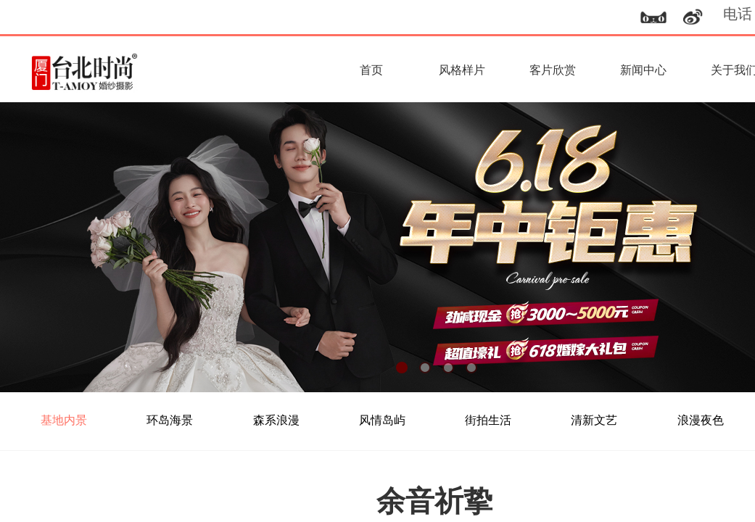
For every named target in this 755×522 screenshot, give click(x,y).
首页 (371, 70)
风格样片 (462, 70)
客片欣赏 (552, 70)
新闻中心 (643, 70)
